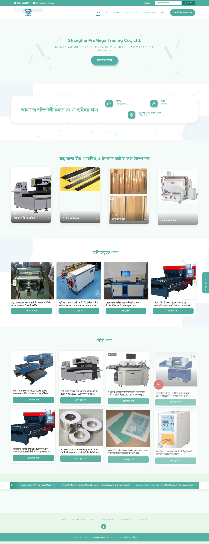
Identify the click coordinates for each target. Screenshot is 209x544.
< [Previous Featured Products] (14, 283)
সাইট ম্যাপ (143, 522)
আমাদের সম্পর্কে (131, 12)
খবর (163, 12)
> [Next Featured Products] (194, 283)
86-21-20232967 (23, 3)
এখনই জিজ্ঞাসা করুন (182, 12)
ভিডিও (116, 12)
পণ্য (106, 12)
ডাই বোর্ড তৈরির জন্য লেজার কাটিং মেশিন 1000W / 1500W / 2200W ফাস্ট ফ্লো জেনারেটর (98, 485)
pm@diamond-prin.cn (45, 3)
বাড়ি (98, 12)
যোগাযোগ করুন (149, 12)
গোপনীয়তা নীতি (126, 522)
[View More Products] (11, 485)
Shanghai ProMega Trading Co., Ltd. (104, 539)
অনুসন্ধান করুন (188, 3)
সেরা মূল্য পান (29, 311)
